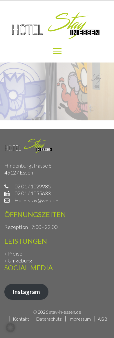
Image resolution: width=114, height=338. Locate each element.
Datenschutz (48, 319)
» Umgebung (18, 260)
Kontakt (21, 319)
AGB (102, 319)
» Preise (13, 253)
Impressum (79, 319)
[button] (10, 327)
